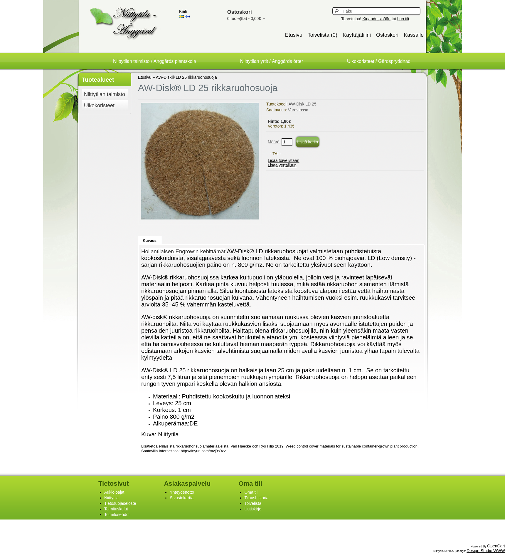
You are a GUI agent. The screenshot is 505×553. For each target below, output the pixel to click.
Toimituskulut (116, 509)
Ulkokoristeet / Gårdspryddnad (378, 61)
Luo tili (403, 18)
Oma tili (251, 492)
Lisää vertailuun (282, 165)
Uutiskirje (252, 509)
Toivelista (252, 503)
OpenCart (496, 546)
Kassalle (414, 35)
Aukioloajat (114, 492)
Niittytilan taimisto (104, 94)
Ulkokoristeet (99, 105)
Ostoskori (387, 35)
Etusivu (293, 35)
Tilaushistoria (256, 497)
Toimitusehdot (116, 514)
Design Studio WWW (486, 550)
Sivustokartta (181, 497)
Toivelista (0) (322, 35)
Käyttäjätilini (357, 35)
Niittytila (111, 497)
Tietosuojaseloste (120, 503)
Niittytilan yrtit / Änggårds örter (271, 61)
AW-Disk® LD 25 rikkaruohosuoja (186, 77)
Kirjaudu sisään (376, 18)
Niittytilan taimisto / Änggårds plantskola (154, 61)
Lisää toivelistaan (283, 160)
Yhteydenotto (182, 492)
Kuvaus (149, 240)
